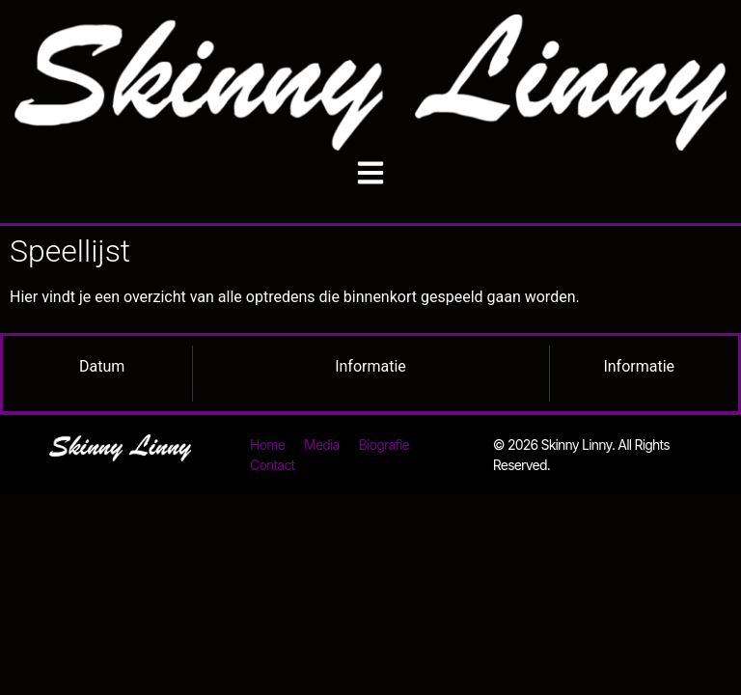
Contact (272, 465)
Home (267, 444)
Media (322, 444)
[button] (371, 172)
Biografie (384, 444)
